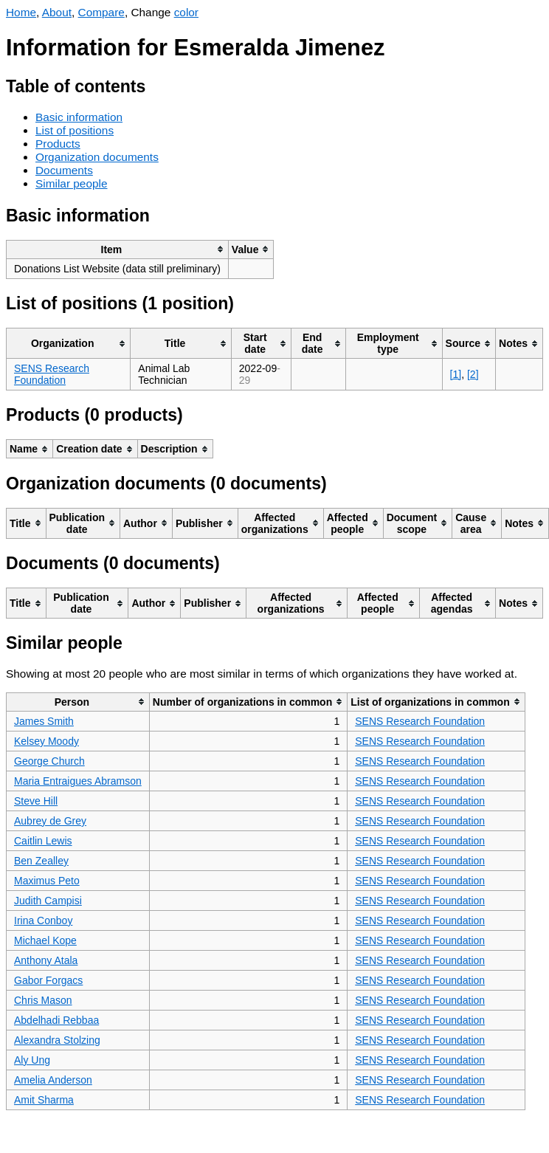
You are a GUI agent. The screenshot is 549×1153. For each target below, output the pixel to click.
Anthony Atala (45, 960)
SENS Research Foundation (51, 374)
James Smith (44, 721)
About (57, 12)
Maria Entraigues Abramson (78, 781)
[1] (456, 374)
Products (57, 143)
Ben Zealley (41, 861)
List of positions (74, 130)
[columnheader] (118, 249)
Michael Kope (45, 940)
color (186, 12)
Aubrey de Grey (50, 821)
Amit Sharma (44, 1100)
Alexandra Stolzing (57, 1040)
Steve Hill (36, 801)
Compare (101, 12)
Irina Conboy (43, 920)
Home (21, 12)
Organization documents (97, 157)
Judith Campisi (48, 900)
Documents (64, 170)
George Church (49, 761)
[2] (473, 374)
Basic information (78, 117)
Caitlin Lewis (43, 841)
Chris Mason (43, 1000)
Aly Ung (32, 1060)
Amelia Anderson (53, 1080)
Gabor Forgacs (48, 980)
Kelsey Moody (46, 741)
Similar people (71, 183)
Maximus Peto (47, 881)
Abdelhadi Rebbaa (56, 1020)
